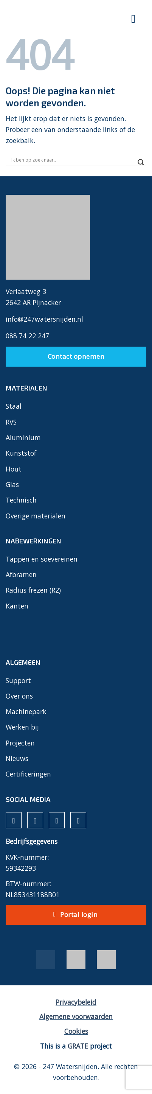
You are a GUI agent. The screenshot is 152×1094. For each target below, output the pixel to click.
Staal (14, 406)
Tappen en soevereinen (42, 558)
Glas (12, 484)
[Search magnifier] (141, 162)
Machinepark (26, 711)
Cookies (76, 1031)
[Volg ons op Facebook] (14, 820)
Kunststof (21, 453)
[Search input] (72, 159)
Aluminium (23, 437)
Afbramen (21, 574)
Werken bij (22, 726)
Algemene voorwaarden (76, 1016)
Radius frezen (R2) (33, 589)
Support (18, 680)
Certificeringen (28, 773)
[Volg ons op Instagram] (35, 820)
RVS (11, 421)
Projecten (20, 742)
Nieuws (17, 758)
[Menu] (134, 19)
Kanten (17, 605)
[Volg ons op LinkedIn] (57, 820)
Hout (14, 468)
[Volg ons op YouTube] (78, 820)
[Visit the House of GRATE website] (78, 1045)
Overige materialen (35, 515)
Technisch (21, 499)
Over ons (19, 695)
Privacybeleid (76, 1002)
